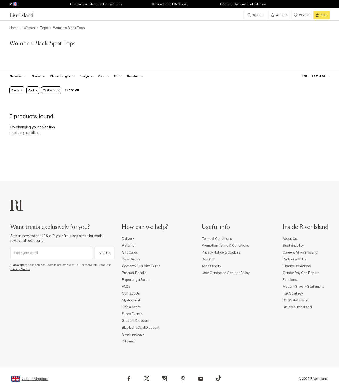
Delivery (128, 239)
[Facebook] (129, 378)
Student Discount (135, 321)
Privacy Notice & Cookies (221, 252)
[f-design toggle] (86, 76)
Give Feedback (133, 334)
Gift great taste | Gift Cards (169, 4)
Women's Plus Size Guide (141, 266)
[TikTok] (218, 378)
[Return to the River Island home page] (24, 15)
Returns (128, 245)
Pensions (290, 280)
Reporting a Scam (135, 280)
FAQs (126, 286)
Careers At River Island (300, 252)
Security (208, 259)
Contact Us (131, 293)
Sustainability (293, 245)
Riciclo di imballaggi (297, 307)
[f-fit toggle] (118, 76)
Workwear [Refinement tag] (51, 90)
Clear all (72, 90)
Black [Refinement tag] (17, 90)
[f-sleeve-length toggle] (62, 76)
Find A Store (131, 307)
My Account (131, 300)
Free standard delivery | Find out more (96, 4)
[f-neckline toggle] (135, 76)
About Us (290, 239)
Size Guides (131, 259)
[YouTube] (201, 378)
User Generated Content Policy (226, 273)
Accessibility (211, 266)
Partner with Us (294, 259)
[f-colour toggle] (38, 76)
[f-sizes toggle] (103, 76)
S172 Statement (295, 300)
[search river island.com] (255, 15)
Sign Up (104, 253)
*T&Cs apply (18, 265)
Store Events (132, 314)
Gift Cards (130, 252)
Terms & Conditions (217, 239)
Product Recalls (134, 273)
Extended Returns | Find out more (243, 4)
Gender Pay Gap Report (301, 273)
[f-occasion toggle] (18, 76)
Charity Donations (297, 266)
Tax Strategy (293, 293)
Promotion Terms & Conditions (225, 245)
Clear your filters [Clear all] (27, 133)
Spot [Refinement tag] (32, 90)
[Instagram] (164, 378)
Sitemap (128, 341)
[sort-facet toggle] (314, 76)
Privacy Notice (20, 269)
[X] (146, 378)
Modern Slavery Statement (303, 286)
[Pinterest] (182, 378)
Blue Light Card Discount (141, 327)
